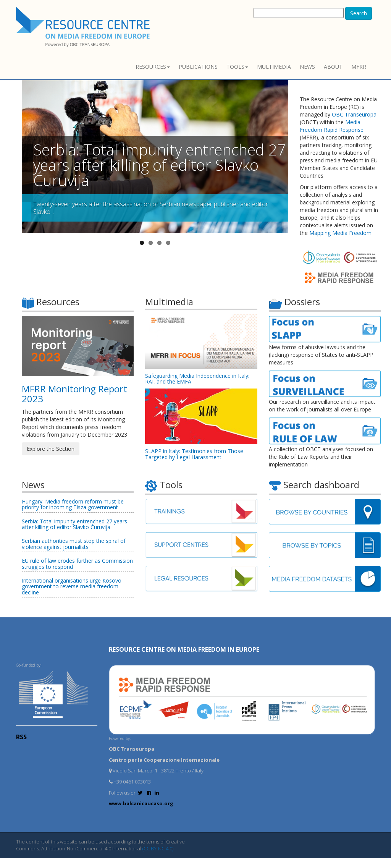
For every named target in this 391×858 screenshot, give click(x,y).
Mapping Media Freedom (340, 232)
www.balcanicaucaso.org (141, 803)
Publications (198, 66)
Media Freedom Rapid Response (332, 125)
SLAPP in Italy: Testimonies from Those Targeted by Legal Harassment (194, 453)
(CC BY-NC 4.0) (157, 848)
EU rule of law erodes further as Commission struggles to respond (77, 563)
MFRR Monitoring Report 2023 (74, 393)
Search (358, 13)
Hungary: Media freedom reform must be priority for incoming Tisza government (73, 504)
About (333, 66)
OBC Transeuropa (354, 114)
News (307, 66)
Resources (153, 66)
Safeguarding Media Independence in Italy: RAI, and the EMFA (197, 378)
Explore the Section (50, 448)
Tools (237, 66)
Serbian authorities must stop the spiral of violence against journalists (74, 543)
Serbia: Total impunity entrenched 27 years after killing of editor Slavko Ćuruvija (159, 165)
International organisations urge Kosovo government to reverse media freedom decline (71, 586)
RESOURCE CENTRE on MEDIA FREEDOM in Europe (184, 649)
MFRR (358, 66)
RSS (21, 737)
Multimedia (274, 66)
